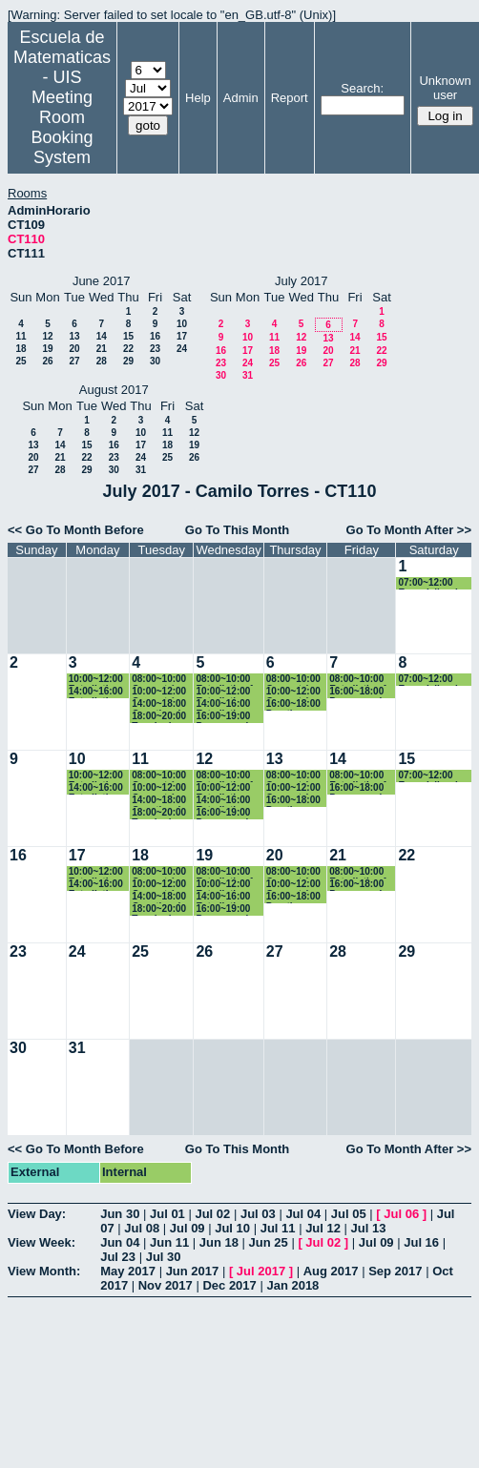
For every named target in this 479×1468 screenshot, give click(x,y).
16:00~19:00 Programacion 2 (228, 717)
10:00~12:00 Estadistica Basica (96, 679)
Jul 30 (163, 1257)
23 (155, 348)
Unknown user (444, 87)
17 (182, 336)
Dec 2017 (229, 1285)
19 (47, 348)
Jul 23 (117, 1257)
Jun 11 (169, 1242)
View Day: (37, 1214)
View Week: (41, 1242)
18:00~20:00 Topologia (159, 717)
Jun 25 (268, 1242)
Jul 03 (258, 1214)
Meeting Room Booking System (62, 127)
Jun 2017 (192, 1271)
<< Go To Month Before (76, 530)
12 (47, 336)
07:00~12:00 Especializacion (433, 583)
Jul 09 (187, 1228)
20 (74, 348)
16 (155, 336)
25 (20, 361)
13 (74, 336)
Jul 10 (232, 1228)
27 (74, 361)
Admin (241, 98)
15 (128, 336)
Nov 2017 (165, 1285)
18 (20, 348)
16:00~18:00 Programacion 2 (361, 692)
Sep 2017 (395, 1271)
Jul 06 (401, 1214)
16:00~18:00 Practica (293, 704)
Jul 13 (368, 1228)
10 (182, 324)
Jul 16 (421, 1242)
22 (128, 348)
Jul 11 (278, 1228)
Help (198, 98)
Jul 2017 (261, 1271)
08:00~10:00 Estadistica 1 (225, 679)
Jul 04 (303, 1214)
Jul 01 (167, 1214)
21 (101, 348)
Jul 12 (323, 1228)
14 (101, 336)
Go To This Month (237, 530)
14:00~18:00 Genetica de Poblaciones (160, 704)
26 (47, 361)
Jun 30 (119, 1214)
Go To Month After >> (408, 530)
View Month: (44, 1271)
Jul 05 (348, 1214)
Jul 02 (212, 1214)
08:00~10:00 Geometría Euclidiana (159, 679)
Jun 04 (119, 1242)
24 (182, 348)
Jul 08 (141, 1228)
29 (128, 361)
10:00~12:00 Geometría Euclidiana (159, 692)
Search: (362, 88)
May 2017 (128, 1271)
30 (155, 361)
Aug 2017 (331, 1271)
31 (247, 375)
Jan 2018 (292, 1285)
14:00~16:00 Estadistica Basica (96, 692)
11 (20, 336)
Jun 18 (219, 1242)
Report (289, 98)
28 (101, 361)
